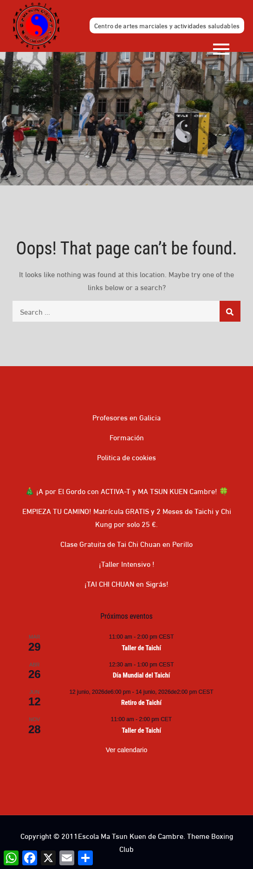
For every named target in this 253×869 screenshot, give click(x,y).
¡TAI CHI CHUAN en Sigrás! (126, 583)
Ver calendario (127, 750)
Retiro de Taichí (141, 702)
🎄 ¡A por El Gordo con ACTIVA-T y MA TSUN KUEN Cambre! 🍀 (126, 490)
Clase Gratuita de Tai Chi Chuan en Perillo (126, 543)
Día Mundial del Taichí (141, 675)
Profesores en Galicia (126, 417)
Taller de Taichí (141, 648)
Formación (127, 436)
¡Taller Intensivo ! (127, 563)
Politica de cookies (126, 456)
